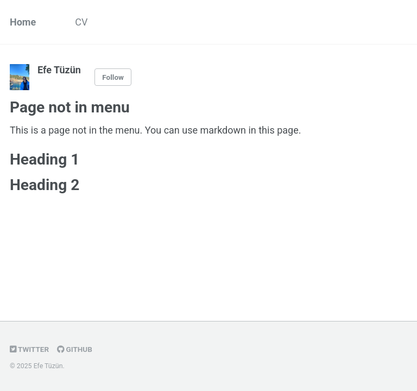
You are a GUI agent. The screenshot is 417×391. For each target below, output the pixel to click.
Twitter (29, 349)
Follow (113, 77)
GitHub (74, 349)
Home (23, 22)
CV (81, 22)
